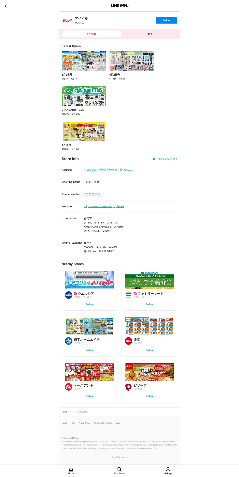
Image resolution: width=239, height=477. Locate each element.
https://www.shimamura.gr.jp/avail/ (104, 206)
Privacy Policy (84, 423)
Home (71, 473)
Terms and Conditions (103, 423)
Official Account (166, 158)
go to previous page (6, 5)
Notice (64, 423)
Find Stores (119, 473)
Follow (166, 21)
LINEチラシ (119, 6)
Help (73, 423)
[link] (67, 20)
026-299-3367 (92, 194)
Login (118, 423)
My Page (168, 473)
